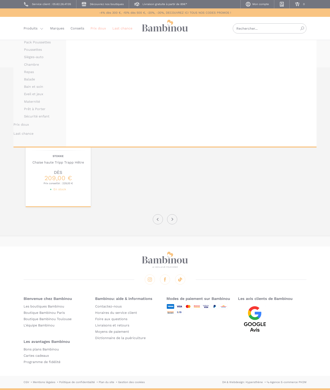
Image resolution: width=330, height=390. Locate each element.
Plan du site (106, 382)
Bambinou (165, 28)
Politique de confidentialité (77, 382)
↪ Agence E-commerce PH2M (286, 382)
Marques (57, 28)
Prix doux (98, 28)
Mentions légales (44, 382)
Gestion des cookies (131, 382)
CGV (26, 382)
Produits (30, 28)
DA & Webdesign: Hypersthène (242, 382)
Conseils (77, 28)
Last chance (122, 28)
